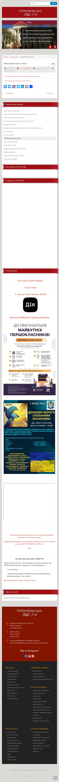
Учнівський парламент (13, 748)
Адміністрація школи (38, 673)
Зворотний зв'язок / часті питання (41, 746)
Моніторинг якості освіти (12, 138)
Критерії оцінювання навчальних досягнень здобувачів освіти (23, 128)
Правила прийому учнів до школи (41, 737)
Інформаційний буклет (13, 673)
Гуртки (9, 754)
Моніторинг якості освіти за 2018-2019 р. (18, 81)
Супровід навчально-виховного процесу (43, 679)
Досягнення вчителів (12, 735)
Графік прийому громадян (39, 740)
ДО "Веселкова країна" (13, 746)
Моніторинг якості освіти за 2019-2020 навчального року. (23, 76)
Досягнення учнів (11, 737)
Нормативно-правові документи (41, 732)
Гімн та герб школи (12, 676)
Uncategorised (27, 68)
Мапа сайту (36, 751)
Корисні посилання (38, 748)
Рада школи (36, 715)
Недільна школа (11, 757)
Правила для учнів (11, 759)
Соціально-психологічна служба (14, 155)
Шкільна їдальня (11, 696)
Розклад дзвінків (9, 135)
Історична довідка (11, 679)
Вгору (55, 778)
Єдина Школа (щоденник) (12, 111)
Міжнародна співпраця (13, 685)
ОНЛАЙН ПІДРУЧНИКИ (30, 281)
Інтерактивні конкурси (11, 159)
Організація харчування (11, 142)
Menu (30, 22)
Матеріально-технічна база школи (15, 687)
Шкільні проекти (11, 732)
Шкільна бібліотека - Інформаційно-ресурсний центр (20, 114)
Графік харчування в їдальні (40, 701)
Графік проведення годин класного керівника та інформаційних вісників (42, 711)
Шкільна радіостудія (12, 751)
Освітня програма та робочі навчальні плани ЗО (18, 121)
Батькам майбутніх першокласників (30, 317)
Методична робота (9, 152)
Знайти (53, 3)
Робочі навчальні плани (39, 693)
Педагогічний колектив (38, 676)
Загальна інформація (12, 671)
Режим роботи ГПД (10, 145)
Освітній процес (14, 57)
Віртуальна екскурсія (12, 698)
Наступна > (50, 93)
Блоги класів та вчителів (13, 740)
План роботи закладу (10, 124)
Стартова (5, 57)
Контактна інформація (38, 743)
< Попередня (9, 93)
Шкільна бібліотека (12, 693)
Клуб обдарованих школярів (14, 743)
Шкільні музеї (10, 690)
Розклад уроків (8, 131)
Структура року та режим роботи (14, 117)
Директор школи (37, 671)
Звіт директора (36, 735)
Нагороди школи (11, 682)
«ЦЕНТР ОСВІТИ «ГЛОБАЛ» (32, 544)
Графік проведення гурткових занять (15, 148)
